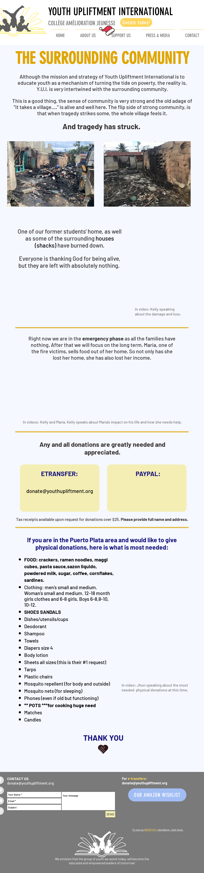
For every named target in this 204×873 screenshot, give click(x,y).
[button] (121, 33)
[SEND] (110, 814)
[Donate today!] (136, 22)
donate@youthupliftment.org (59, 491)
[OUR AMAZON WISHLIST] (157, 794)
